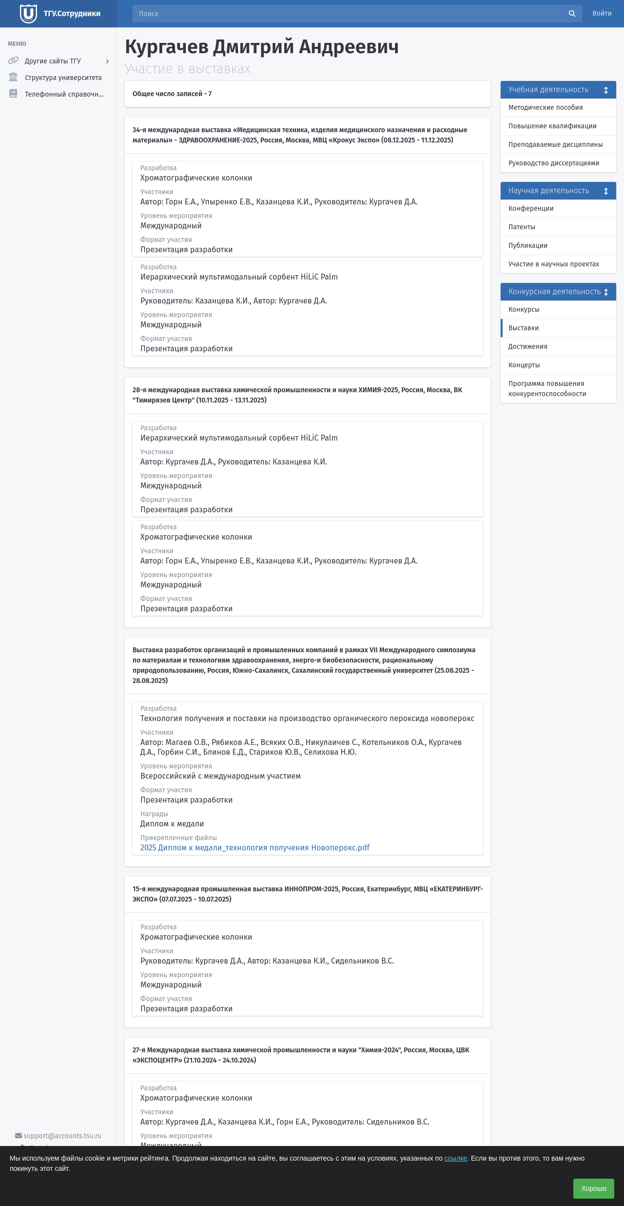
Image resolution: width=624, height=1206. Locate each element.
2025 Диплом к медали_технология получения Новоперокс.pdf (255, 847)
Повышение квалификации (552, 126)
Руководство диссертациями (554, 163)
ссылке (456, 1158)
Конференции (531, 208)
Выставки (523, 328)
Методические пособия (545, 107)
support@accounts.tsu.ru (58, 1136)
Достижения (527, 346)
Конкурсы (524, 309)
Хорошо (593, 1188)
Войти (602, 13)
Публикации (527, 245)
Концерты (524, 365)
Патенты (521, 227)
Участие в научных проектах (553, 264)
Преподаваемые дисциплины (555, 145)
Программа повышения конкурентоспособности (547, 389)
